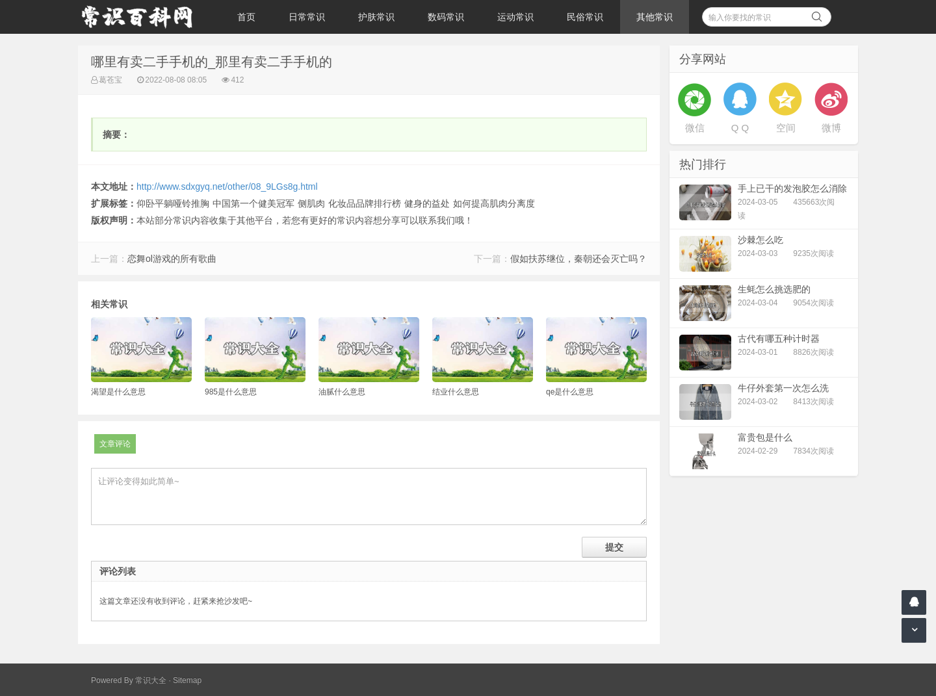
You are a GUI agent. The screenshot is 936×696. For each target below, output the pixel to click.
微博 (831, 127)
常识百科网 (143, 17)
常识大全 (150, 680)
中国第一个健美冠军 (253, 203)
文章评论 (115, 443)
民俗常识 (585, 17)
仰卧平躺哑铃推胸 (172, 203)
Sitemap (187, 680)
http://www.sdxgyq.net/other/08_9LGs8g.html (227, 186)
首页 (246, 17)
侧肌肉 (311, 203)
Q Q (740, 127)
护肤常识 (376, 17)
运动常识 (515, 17)
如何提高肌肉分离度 (494, 203)
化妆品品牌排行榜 (364, 203)
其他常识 (654, 17)
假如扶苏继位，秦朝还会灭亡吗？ (578, 258)
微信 (695, 127)
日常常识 (307, 17)
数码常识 (446, 17)
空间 (786, 127)
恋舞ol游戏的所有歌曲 (171, 258)
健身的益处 (427, 203)
